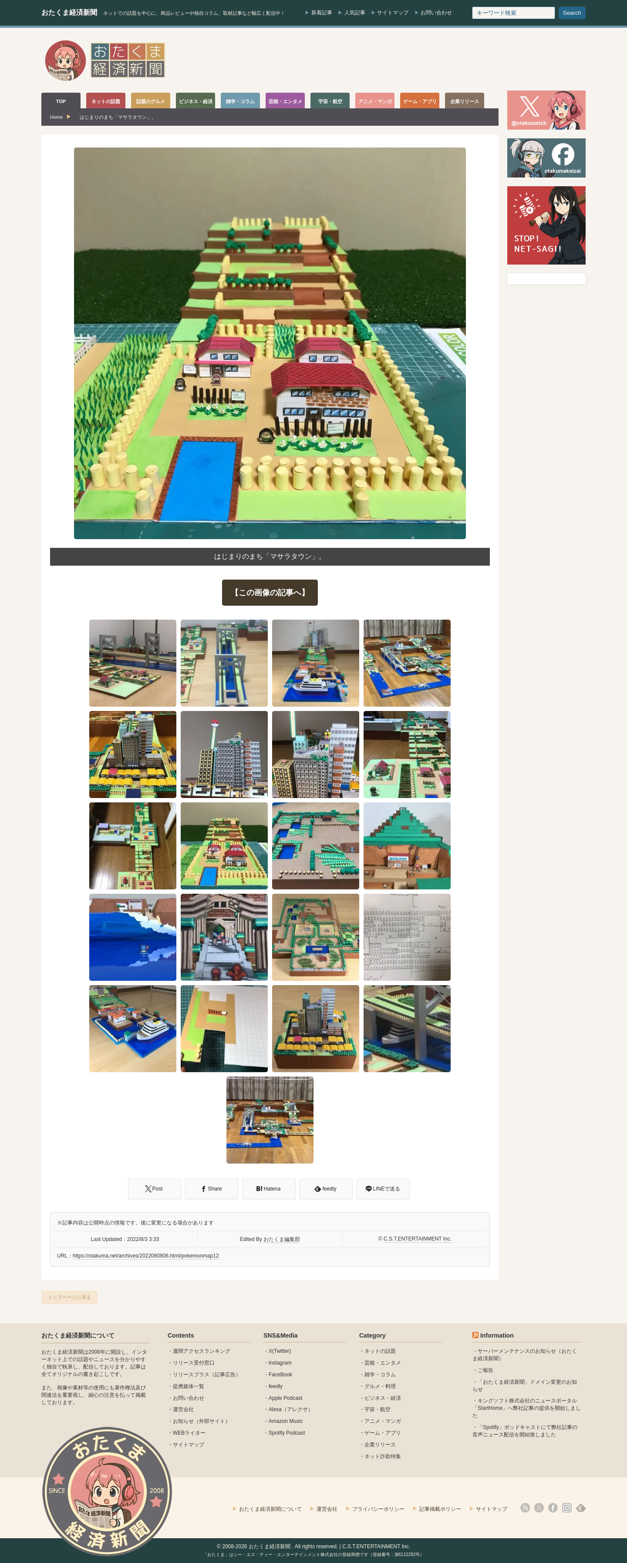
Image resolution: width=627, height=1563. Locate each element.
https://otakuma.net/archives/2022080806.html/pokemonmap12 (146, 1256)
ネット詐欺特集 (382, 1456)
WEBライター (189, 1433)
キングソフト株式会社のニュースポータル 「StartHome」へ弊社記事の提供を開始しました (526, 1408)
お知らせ (183, 1421)
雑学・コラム (380, 1375)
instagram (280, 1363)
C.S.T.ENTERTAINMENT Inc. (418, 1239)
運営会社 (183, 1409)
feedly (276, 1386)
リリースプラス (191, 1375)
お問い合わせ (436, 13)
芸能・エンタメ (382, 1363)
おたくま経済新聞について (78, 1335)
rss (525, 1508)
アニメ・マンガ (382, 1421)
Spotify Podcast (287, 1433)
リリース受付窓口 (194, 1363)
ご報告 (485, 1370)
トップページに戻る (69, 1297)
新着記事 (321, 13)
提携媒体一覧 (188, 1386)
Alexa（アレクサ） (291, 1409)
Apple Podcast (285, 1398)
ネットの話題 (380, 1351)
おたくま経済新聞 (69, 12)
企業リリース (380, 1445)
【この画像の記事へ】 (270, 592)
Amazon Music (286, 1421)
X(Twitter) (280, 1351)
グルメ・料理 (380, 1386)
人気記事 (354, 13)
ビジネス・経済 (382, 1398)
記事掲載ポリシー (440, 1509)
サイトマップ (392, 13)
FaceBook (280, 1375)
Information (497, 1335)
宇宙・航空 (377, 1409)
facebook (553, 1508)
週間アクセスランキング (201, 1351)
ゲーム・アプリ (382, 1433)
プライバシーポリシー (378, 1509)
